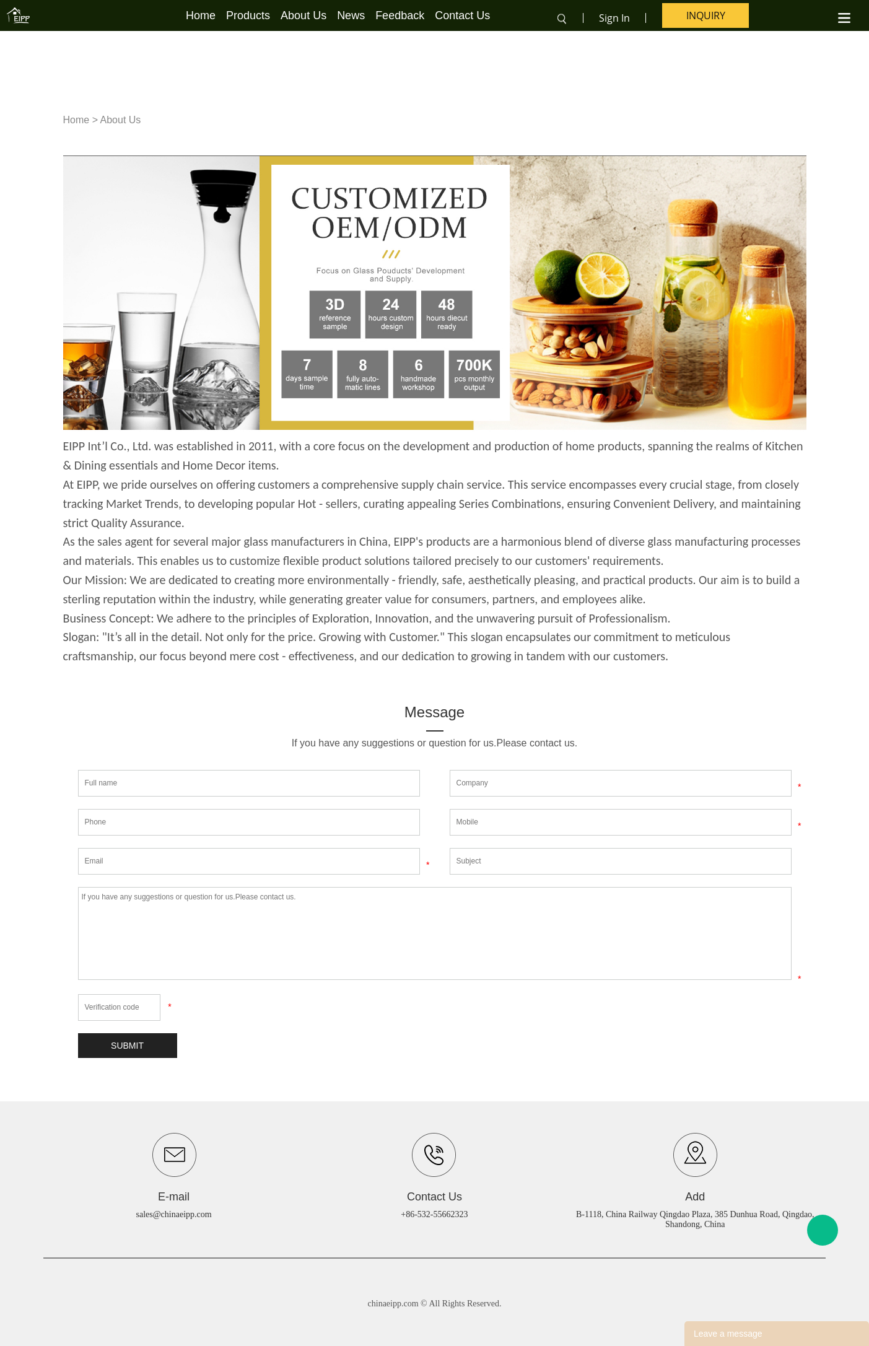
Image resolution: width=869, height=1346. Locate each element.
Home (201, 15)
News (351, 15)
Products (248, 15)
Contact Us (462, 15)
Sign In (614, 18)
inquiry (705, 15)
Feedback (399, 15)
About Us (303, 15)
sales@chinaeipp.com (174, 1214)
